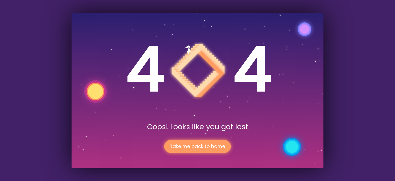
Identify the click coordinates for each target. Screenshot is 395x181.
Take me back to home (197, 146)
